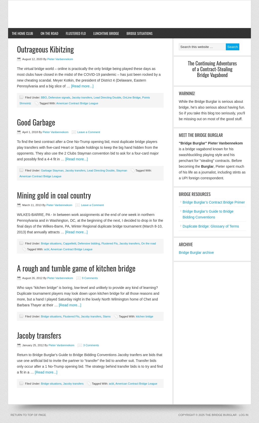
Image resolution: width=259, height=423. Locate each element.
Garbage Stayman (52, 170)
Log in (243, 414)
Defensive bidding (89, 243)
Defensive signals (59, 97)
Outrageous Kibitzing (45, 49)
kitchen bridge (144, 316)
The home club (20, 33)
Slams (107, 316)
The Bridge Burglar (129, 14)
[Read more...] (82, 86)
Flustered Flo (76, 33)
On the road (49, 33)
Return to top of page (28, 414)
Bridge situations (138, 33)
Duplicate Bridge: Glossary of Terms (211, 226)
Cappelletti (69, 243)
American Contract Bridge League (77, 103)
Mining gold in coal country (54, 195)
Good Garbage (36, 122)
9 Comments (90, 278)
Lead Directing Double (107, 97)
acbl (46, 249)
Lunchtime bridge (106, 33)
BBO (44, 97)
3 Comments (91, 345)
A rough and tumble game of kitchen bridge (76, 268)
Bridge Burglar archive (196, 253)
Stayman (121, 170)
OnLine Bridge (132, 97)
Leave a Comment (88, 132)
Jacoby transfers (82, 97)
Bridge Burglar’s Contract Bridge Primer (214, 202)
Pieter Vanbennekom (60, 59)
